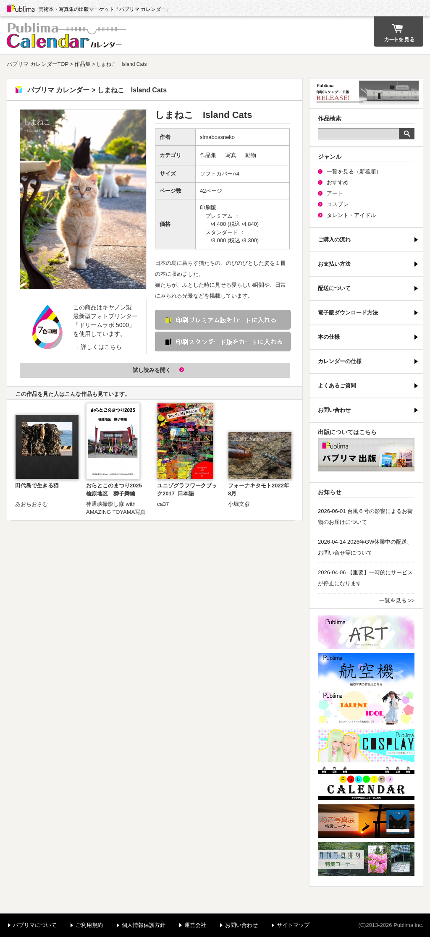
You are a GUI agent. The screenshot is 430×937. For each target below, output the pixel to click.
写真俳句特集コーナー (366, 859)
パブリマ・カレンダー (366, 783)
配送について (334, 288)
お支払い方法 (334, 264)
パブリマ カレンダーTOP (37, 64)
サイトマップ (293, 925)
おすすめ (338, 182)
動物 (250, 155)
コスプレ (338, 204)
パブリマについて (35, 925)
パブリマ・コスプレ (366, 745)
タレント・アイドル (351, 215)
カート (398, 31)
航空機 (366, 670)
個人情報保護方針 (143, 925)
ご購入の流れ (334, 239)
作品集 (82, 64)
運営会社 (195, 925)
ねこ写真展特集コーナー (366, 821)
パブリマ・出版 (366, 454)
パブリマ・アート (366, 632)
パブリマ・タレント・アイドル (366, 708)
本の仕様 (329, 337)
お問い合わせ (334, 410)
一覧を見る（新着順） (354, 171)
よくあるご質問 (337, 385)
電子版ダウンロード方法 (348, 312)
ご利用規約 (89, 925)
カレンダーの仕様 (340, 361)
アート (335, 193)
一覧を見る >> (396, 600)
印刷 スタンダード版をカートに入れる (223, 341)
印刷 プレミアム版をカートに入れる (223, 320)
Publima (20, 8)
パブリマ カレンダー (67, 35)
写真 (230, 155)
